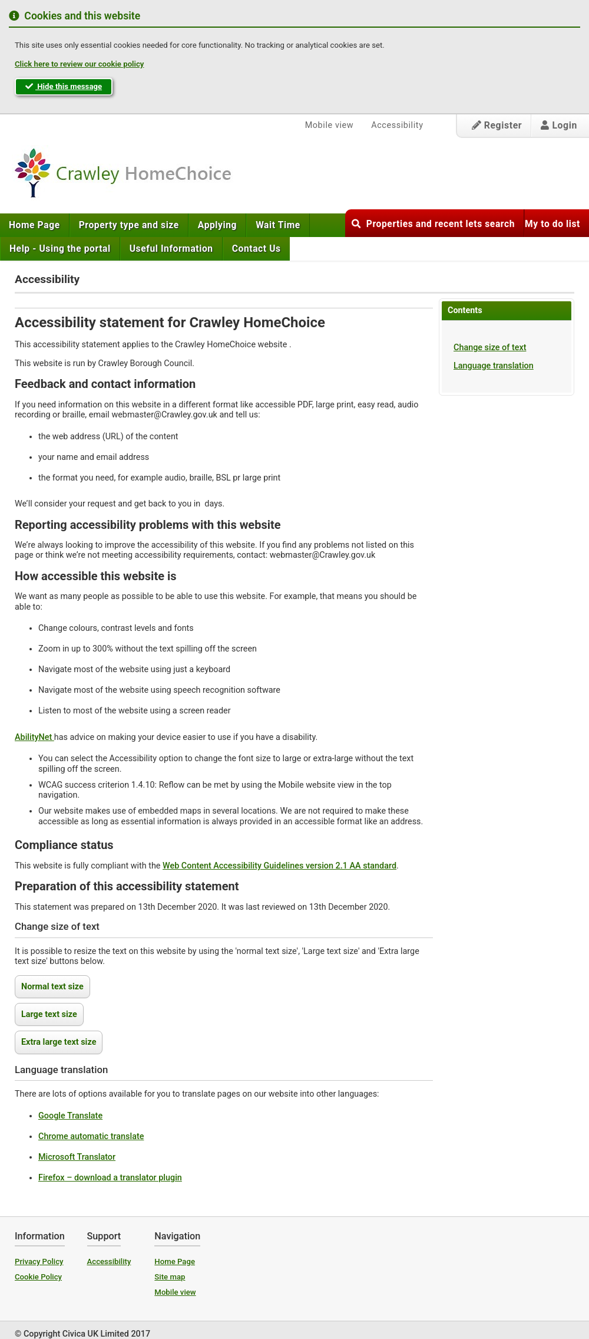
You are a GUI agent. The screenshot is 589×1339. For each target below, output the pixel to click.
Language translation (494, 366)
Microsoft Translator (76, 1157)
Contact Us (256, 249)
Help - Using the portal (60, 249)
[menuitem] (35, 225)
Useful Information (171, 249)
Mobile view (329, 125)
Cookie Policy (38, 1276)
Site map (169, 1276)
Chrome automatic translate (91, 1136)
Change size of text (490, 348)
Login (559, 125)
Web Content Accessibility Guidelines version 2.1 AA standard (279, 866)
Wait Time (278, 225)
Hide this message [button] (63, 86)
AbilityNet (34, 737)
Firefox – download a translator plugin (110, 1178)
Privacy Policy (39, 1261)
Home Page (34, 225)
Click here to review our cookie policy (79, 64)
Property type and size (129, 225)
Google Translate (70, 1116)
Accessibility (397, 125)
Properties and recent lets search (433, 224)
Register (497, 125)
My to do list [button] (552, 224)
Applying (217, 225)
